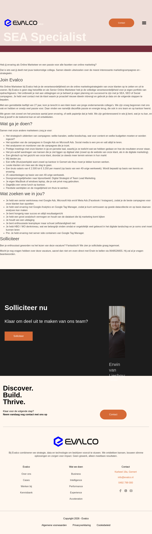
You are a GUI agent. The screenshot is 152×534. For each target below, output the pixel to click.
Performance (76, 486)
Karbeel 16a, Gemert (126, 472)
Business (76, 474)
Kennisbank (26, 492)
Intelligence (76, 480)
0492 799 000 (125, 482)
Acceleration (76, 499)
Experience (76, 492)
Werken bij (26, 486)
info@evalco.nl (125, 477)
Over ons (26, 474)
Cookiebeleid (103, 525)
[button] (144, 19)
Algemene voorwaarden (54, 525)
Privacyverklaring (82, 525)
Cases (26, 480)
